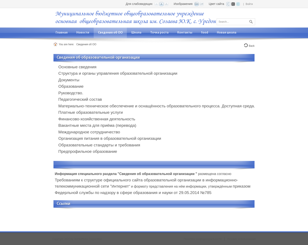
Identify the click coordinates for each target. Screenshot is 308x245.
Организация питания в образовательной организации (109, 138)
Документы (68, 80)
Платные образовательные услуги (90, 112)
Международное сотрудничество (89, 132)
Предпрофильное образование (87, 151)
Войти (249, 4)
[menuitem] (83, 32)
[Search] (236, 21)
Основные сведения (77, 67)
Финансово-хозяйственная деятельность (96, 119)
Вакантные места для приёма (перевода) (97, 125)
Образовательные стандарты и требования (99, 145)
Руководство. (70, 93)
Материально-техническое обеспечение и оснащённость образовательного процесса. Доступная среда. (156, 106)
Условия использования (241, 239)
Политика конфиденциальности (203, 239)
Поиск (250, 21)
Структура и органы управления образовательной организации (117, 73)
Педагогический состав (80, 99)
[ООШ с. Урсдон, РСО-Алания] (135, 17)
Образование (71, 86)
